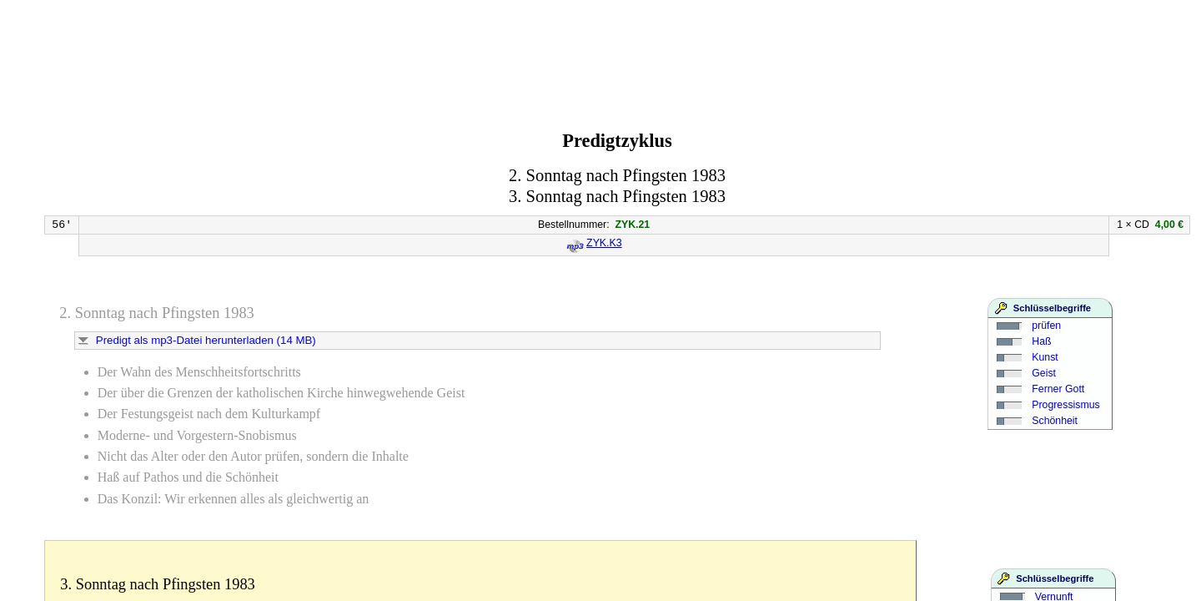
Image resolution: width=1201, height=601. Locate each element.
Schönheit (1055, 421)
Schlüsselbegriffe (1052, 308)
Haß (1041, 341)
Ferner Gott (1058, 389)
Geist (1044, 373)
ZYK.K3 (603, 243)
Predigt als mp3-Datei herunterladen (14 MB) (206, 340)
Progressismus (1065, 405)
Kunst (1045, 357)
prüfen (1046, 325)
